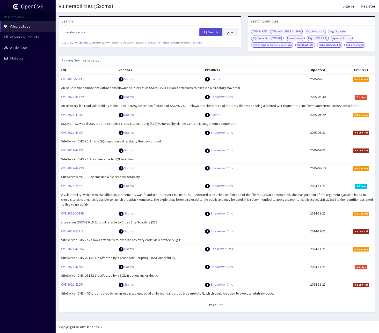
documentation (159, 42)
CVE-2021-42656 (72, 249)
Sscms (129, 79)
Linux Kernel (295, 38)
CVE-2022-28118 (72, 231)
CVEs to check (355, 45)
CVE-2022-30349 (72, 213)
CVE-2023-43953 (72, 114)
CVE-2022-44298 (72, 150)
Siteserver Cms (222, 97)
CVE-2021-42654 (72, 284)
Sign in (348, 6)
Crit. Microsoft (315, 31)
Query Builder (79, 42)
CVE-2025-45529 (72, 97)
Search (211, 32)
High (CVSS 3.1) (317, 38)
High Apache (337, 31)
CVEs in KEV (260, 31)
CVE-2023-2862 (71, 186)
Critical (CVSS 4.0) (330, 45)
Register (368, 6)
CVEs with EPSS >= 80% (286, 31)
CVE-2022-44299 (72, 168)
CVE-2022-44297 (72, 132)
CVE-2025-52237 (72, 79)
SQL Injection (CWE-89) (267, 38)
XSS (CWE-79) (305, 45)
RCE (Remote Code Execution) (272, 45)
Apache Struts (341, 38)
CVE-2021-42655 (72, 267)
